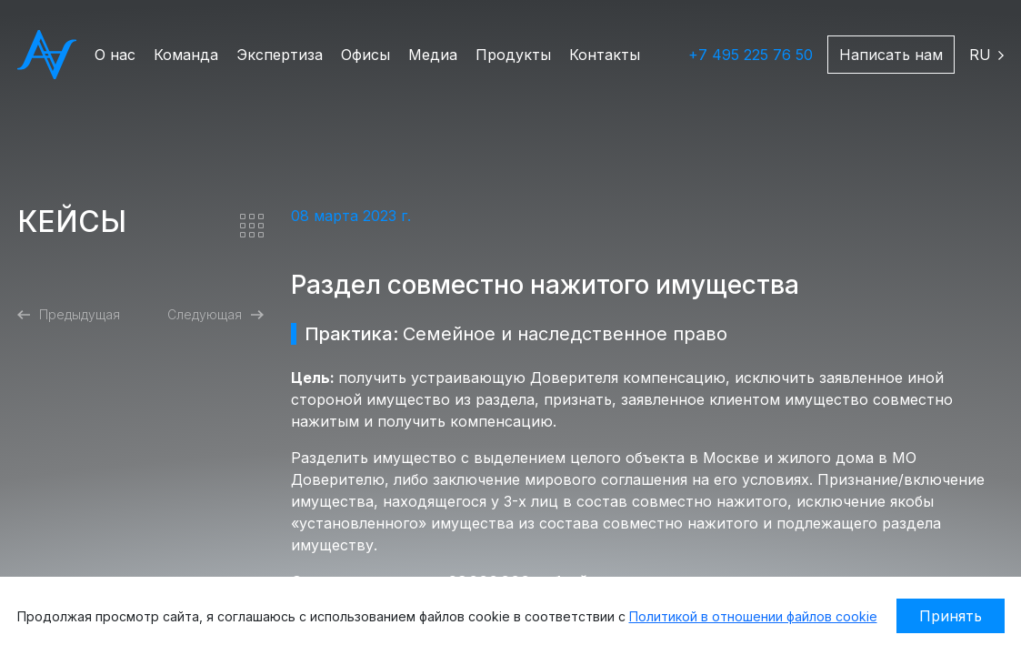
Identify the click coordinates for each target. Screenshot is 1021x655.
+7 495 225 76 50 (750, 54)
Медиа (432, 54)
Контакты (604, 54)
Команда (186, 54)
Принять (950, 616)
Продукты (513, 54)
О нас (115, 54)
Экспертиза (279, 54)
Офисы (365, 54)
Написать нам (891, 54)
